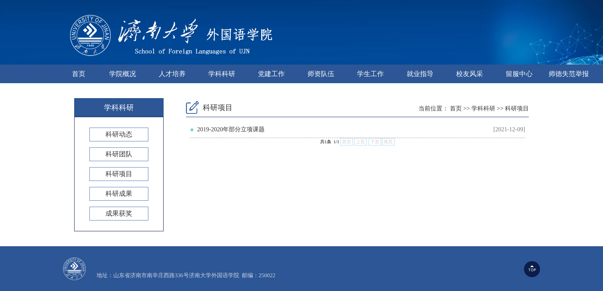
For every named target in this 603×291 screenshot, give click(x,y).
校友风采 (469, 74)
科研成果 (118, 193)
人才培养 (172, 74)
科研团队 (118, 154)
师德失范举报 (569, 74)
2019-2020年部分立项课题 (231, 129)
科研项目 (118, 174)
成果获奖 (118, 213)
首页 (78, 74)
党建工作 (271, 74)
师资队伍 (320, 74)
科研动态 (118, 134)
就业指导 (420, 74)
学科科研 (221, 74)
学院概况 (122, 74)
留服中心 (519, 74)
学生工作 (370, 74)
